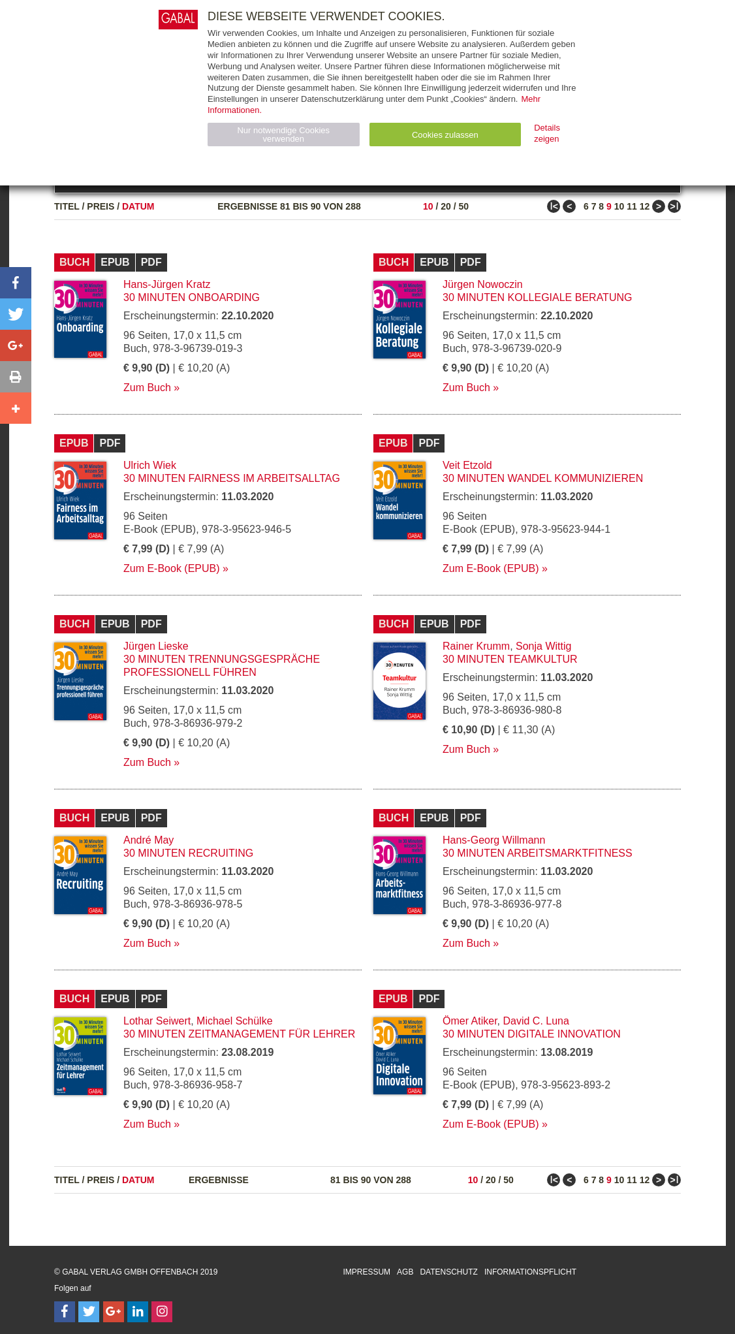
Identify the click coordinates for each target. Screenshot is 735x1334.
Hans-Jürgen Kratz (166, 284)
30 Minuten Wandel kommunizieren (543, 478)
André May (148, 840)
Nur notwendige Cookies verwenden (283, 134)
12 (645, 206)
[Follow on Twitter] (88, 1311)
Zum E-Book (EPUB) (171, 568)
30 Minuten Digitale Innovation (532, 1034)
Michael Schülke (234, 1020)
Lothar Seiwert (157, 1020)
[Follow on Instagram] (161, 1311)
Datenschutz (448, 1272)
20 (446, 206)
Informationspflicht (530, 1272)
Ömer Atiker (470, 1020)
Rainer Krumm (476, 646)
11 (632, 206)
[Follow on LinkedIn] (137, 1311)
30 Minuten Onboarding (191, 297)
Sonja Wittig (543, 646)
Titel (67, 206)
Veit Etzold (467, 465)
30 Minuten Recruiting (188, 853)
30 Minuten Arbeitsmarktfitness (538, 853)
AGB (405, 1272)
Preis (100, 206)
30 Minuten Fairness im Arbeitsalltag (231, 478)
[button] (15, 282)
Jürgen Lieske (156, 646)
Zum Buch (147, 387)
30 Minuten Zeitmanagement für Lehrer (239, 1034)
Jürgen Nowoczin (483, 284)
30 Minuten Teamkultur (510, 659)
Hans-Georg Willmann (494, 840)
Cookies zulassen (445, 135)
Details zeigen (547, 133)
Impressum (366, 1272)
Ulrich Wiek (149, 465)
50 (463, 206)
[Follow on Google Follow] (113, 1311)
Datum (138, 206)
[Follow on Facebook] (64, 1311)
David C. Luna (536, 1020)
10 (428, 206)
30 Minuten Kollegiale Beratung (537, 297)
